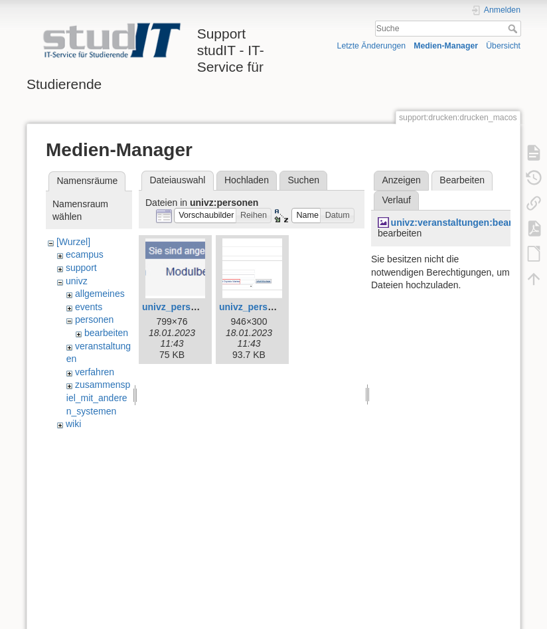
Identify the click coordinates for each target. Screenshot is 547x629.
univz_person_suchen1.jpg (279, 307)
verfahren (94, 372)
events (88, 307)
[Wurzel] (73, 241)
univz (77, 281)
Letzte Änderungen (371, 45)
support (81, 267)
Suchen (303, 180)
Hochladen (246, 180)
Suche (514, 28)
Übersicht (503, 45)
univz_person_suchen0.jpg (202, 307)
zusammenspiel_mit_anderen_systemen (98, 397)
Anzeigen (401, 180)
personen (94, 319)
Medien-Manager (446, 45)
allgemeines (100, 293)
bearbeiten (106, 332)
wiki (73, 423)
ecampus (85, 254)
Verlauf (396, 200)
